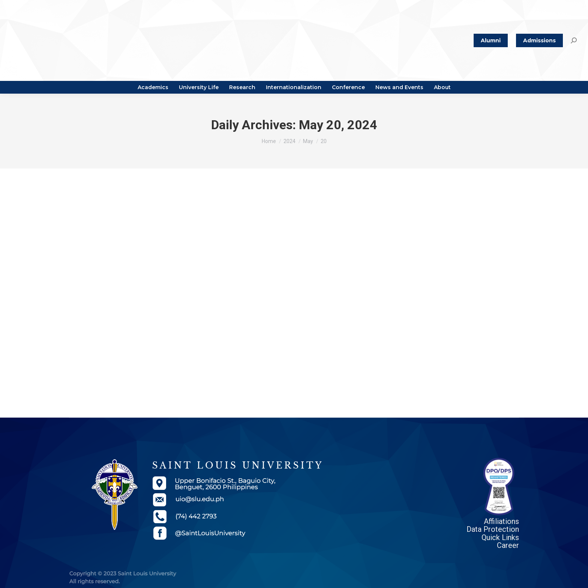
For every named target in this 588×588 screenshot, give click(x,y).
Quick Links (500, 537)
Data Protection (492, 529)
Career (508, 545)
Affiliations (501, 521)
